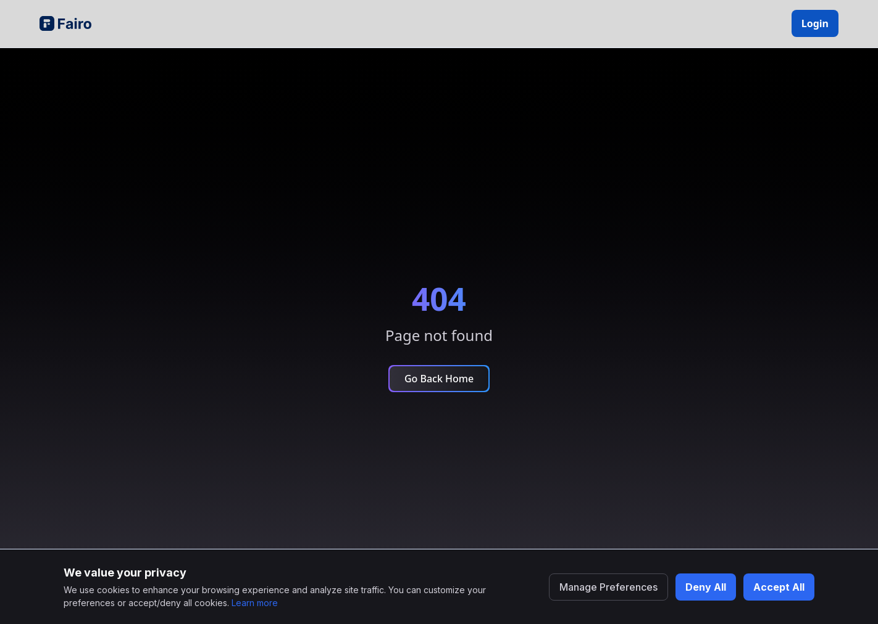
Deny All (705, 587)
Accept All (779, 587)
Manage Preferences (608, 587)
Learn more (255, 602)
